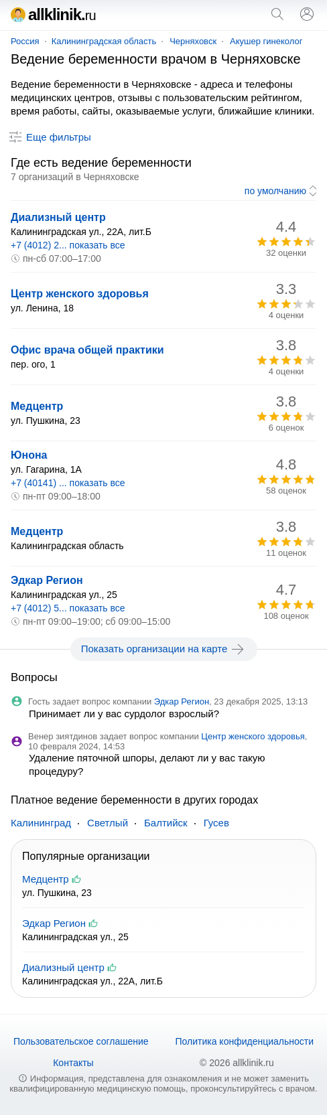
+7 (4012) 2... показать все (68, 245)
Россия (25, 41)
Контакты (73, 1062)
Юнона (29, 455)
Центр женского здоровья (80, 293)
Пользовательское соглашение (81, 1041)
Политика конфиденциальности (244, 1041)
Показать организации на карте (164, 649)
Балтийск (166, 822)
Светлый (107, 822)
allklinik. (53, 14)
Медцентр (37, 406)
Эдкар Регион (47, 580)
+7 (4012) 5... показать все (68, 608)
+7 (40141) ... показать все (68, 482)
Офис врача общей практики (87, 350)
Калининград (41, 822)
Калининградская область (104, 41)
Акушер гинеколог (266, 41)
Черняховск (193, 41)
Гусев (216, 822)
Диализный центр (58, 217)
